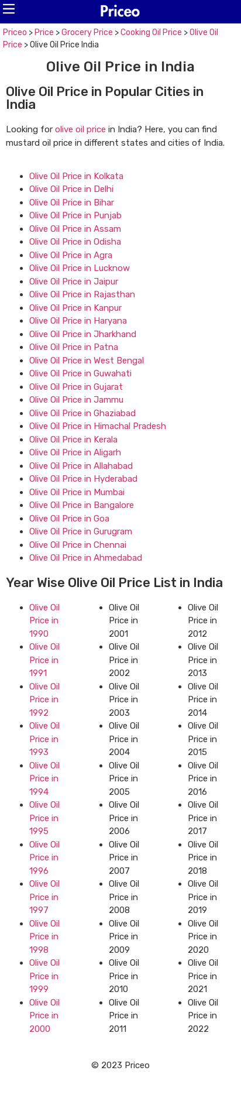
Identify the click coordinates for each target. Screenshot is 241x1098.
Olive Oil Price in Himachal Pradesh (97, 426)
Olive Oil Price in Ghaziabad (82, 413)
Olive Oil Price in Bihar (71, 202)
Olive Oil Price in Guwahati (80, 373)
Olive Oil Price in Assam (75, 229)
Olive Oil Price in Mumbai (77, 492)
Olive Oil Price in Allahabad (81, 466)
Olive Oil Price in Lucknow (79, 268)
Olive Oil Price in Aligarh (75, 452)
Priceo (15, 32)
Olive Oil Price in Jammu (76, 399)
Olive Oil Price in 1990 (44, 620)
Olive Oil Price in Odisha (75, 241)
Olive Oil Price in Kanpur (75, 308)
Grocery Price (87, 32)
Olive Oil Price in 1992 (44, 699)
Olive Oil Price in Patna (73, 347)
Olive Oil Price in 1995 (44, 818)
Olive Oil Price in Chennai (77, 545)
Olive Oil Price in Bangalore (81, 505)
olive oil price (80, 129)
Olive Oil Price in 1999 (44, 976)
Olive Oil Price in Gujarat (76, 387)
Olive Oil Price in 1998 (44, 936)
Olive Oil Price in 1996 (44, 857)
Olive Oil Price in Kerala (73, 439)
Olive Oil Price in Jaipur (73, 281)
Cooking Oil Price (151, 32)
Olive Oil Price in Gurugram (80, 531)
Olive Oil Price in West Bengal (86, 360)
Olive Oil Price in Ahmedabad (85, 558)
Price (44, 32)
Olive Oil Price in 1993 (44, 738)
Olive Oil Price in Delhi (71, 189)
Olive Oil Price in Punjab (75, 215)
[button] (9, 9)
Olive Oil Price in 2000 (44, 1015)
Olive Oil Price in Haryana (78, 320)
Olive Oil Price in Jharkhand (82, 334)
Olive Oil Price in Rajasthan (82, 294)
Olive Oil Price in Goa (69, 518)
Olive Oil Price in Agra (70, 255)
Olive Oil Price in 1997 (44, 897)
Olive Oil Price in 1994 (44, 778)
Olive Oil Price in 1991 (44, 659)
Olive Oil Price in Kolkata (76, 176)
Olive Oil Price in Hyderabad (83, 478)
